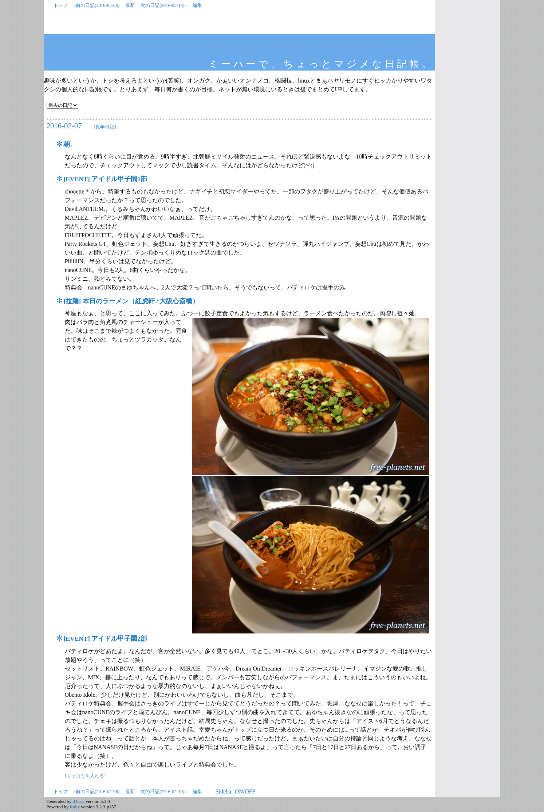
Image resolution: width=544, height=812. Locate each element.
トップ (61, 5)
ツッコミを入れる (85, 776)
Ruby (75, 806)
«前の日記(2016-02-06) (97, 5)
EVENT (77, 179)
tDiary (78, 801)
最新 (130, 5)
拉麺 (72, 301)
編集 (197, 5)
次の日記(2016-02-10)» (164, 5)
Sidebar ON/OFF (236, 791)
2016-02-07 (64, 125)
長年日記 (104, 126)
